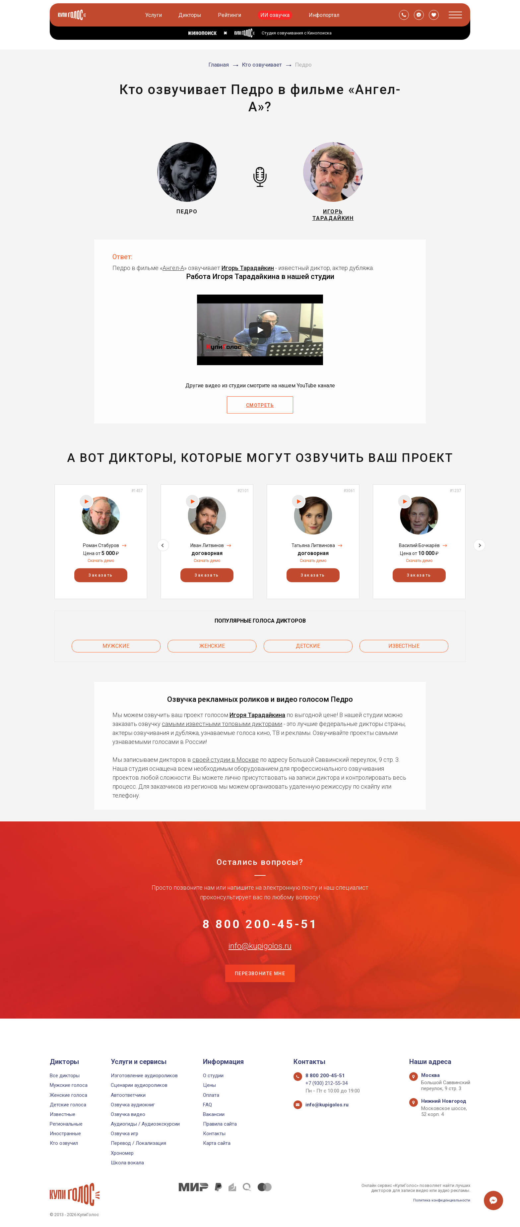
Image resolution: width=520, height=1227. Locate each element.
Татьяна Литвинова (313, 550)
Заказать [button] (101, 580)
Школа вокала (127, 1163)
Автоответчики (128, 1095)
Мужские (115, 649)
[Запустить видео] (260, 335)
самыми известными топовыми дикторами (222, 725)
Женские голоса (68, 1095)
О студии (213, 1076)
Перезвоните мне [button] (260, 995)
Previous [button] (40, 547)
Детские (308, 649)
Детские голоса (68, 1105)
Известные (404, 649)
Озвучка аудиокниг (133, 1105)
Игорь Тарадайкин (248, 273)
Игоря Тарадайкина (257, 716)
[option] (100, 547)
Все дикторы (65, 1076)
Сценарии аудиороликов (139, 1085)
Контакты (214, 1134)
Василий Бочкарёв (419, 550)
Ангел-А (173, 273)
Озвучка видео (128, 1114)
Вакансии (214, 1114)
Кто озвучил (64, 1143)
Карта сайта (216, 1143)
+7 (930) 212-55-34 (326, 1084)
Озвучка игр (124, 1134)
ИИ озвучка (276, 15)
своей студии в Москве (225, 760)
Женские (212, 649)
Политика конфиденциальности (437, 1200)
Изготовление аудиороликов (144, 1076)
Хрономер (122, 1153)
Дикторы (191, 15)
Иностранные (65, 1134)
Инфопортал (325, 15)
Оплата (211, 1095)
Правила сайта (220, 1124)
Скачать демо (101, 566)
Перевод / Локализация (138, 1143)
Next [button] (479, 547)
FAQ (207, 1105)
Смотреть (260, 411)
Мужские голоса (69, 1085)
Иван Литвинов (207, 550)
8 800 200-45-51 (260, 930)
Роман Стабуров (101, 550)
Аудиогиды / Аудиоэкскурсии (145, 1124)
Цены (209, 1085)
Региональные (66, 1124)
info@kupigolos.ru (260, 962)
